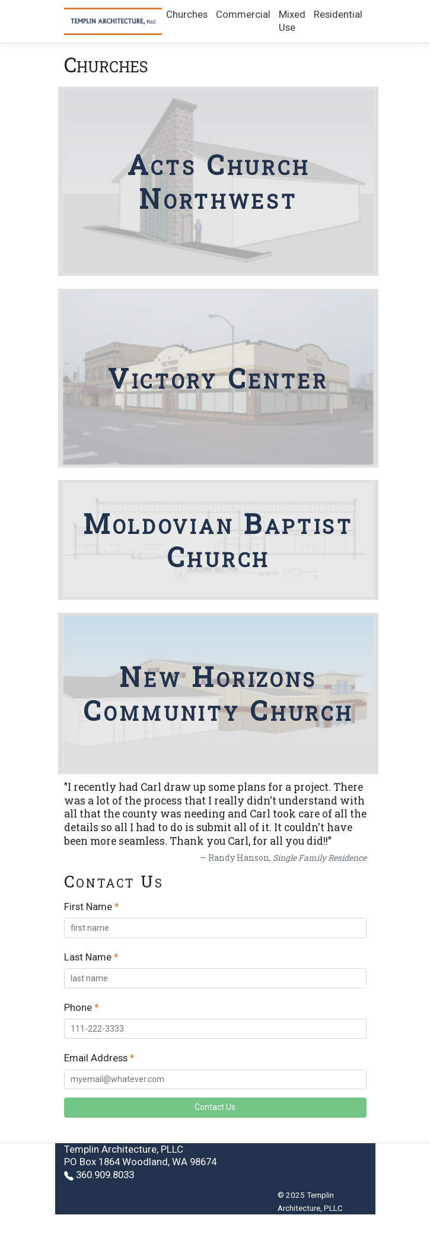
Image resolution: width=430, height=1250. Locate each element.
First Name (88, 906)
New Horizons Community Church (218, 693)
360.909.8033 (105, 1175)
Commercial (243, 14)
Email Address (96, 1058)
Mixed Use (292, 20)
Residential (338, 14)
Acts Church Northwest (218, 181)
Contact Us (215, 1107)
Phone (78, 1007)
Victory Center (218, 378)
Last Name (88, 957)
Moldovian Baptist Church (218, 540)
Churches (187, 14)
